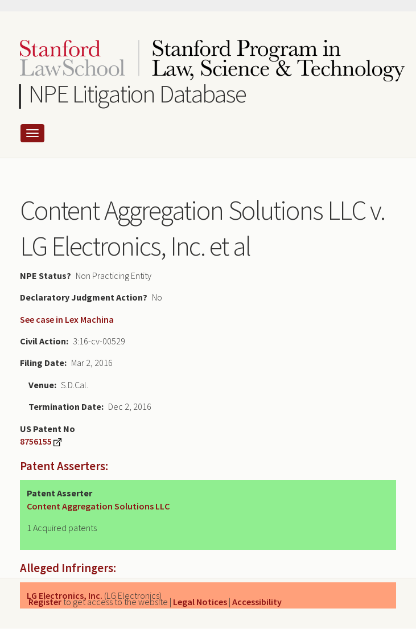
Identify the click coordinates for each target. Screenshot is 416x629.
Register (44, 601)
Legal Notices (200, 601)
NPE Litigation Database (137, 93)
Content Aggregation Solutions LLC (98, 506)
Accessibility (257, 601)
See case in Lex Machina (67, 319)
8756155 (36, 441)
